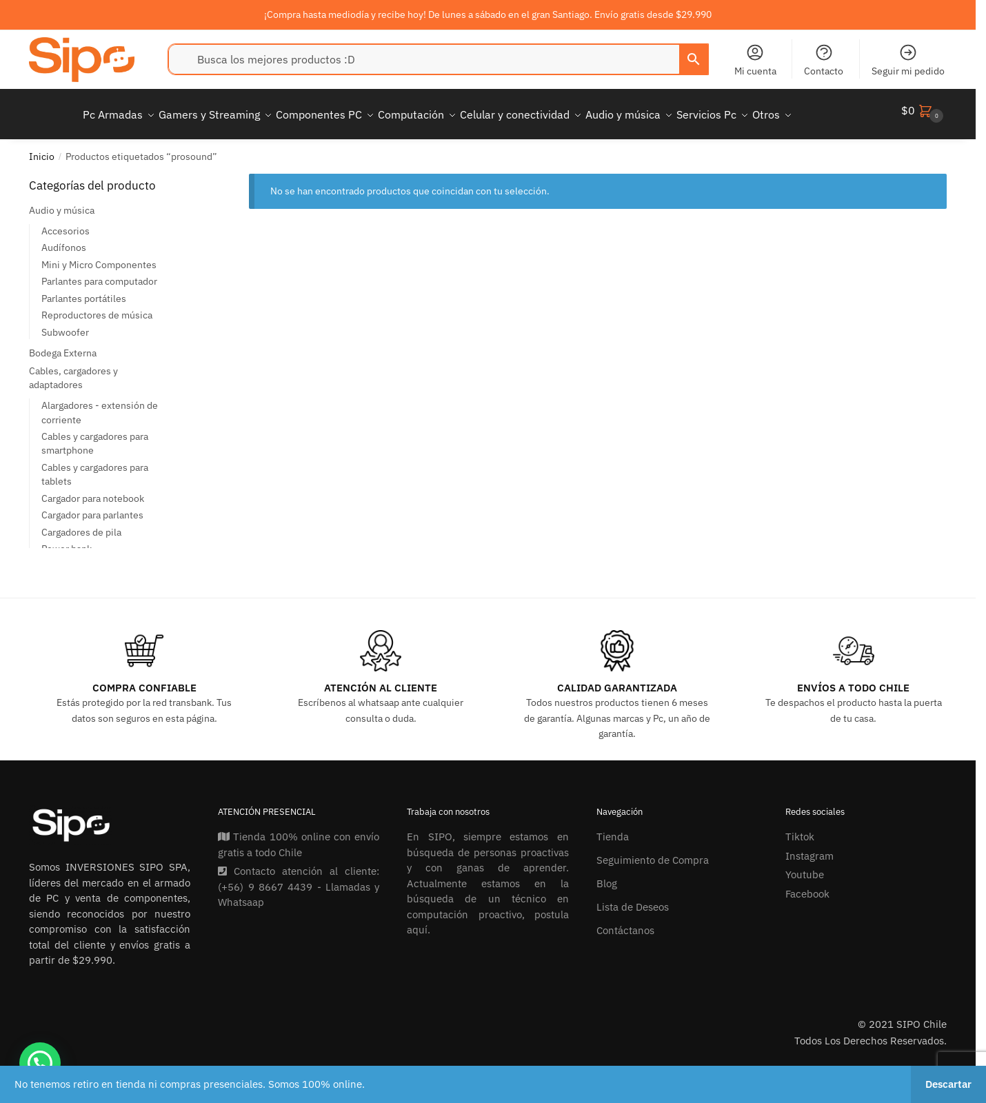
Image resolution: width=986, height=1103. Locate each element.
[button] (40, 1063)
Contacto (823, 60)
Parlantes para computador (99, 273)
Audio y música (61, 202)
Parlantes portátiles (83, 290)
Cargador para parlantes (92, 506)
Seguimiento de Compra (652, 851)
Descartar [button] (948, 1084)
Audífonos (63, 239)
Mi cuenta (755, 60)
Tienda (612, 828)
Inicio (41, 148)
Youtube (804, 866)
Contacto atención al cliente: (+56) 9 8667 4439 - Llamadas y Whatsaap (298, 878)
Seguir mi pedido (908, 60)
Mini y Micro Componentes (99, 256)
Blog (606, 875)
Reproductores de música (96, 307)
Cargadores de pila (81, 524)
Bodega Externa (63, 344)
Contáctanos (625, 922)
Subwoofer (65, 324)
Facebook (807, 885)
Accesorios (65, 222)
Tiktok (799, 828)
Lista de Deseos (632, 898)
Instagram (809, 847)
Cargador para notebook (92, 490)
